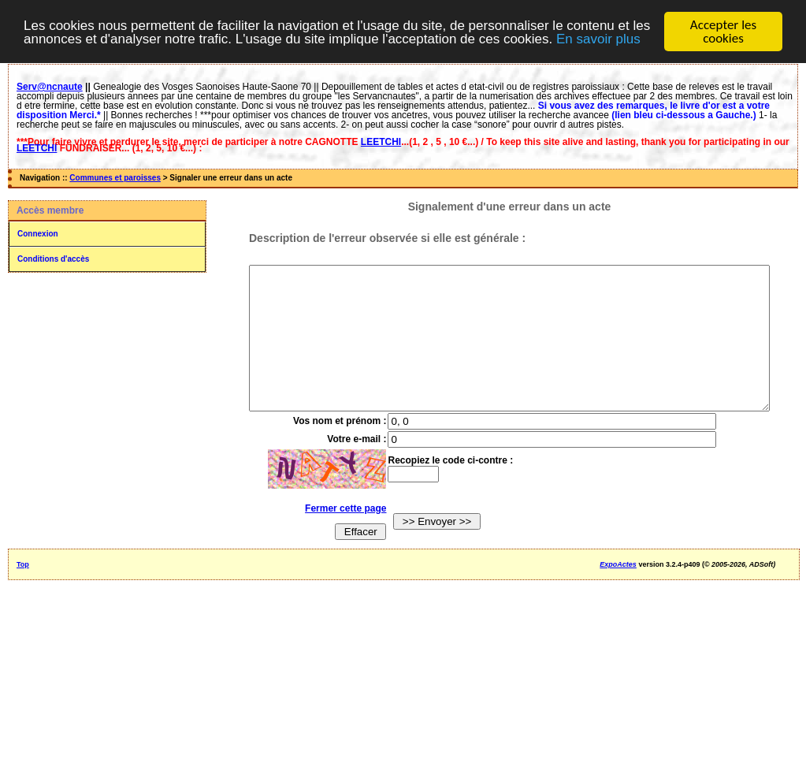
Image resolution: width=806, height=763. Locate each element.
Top (23, 593)
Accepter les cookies (723, 32)
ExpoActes (618, 593)
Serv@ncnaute (50, 86)
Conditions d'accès (53, 259)
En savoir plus (598, 38)
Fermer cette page (334, 536)
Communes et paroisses (115, 177)
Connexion (37, 233)
